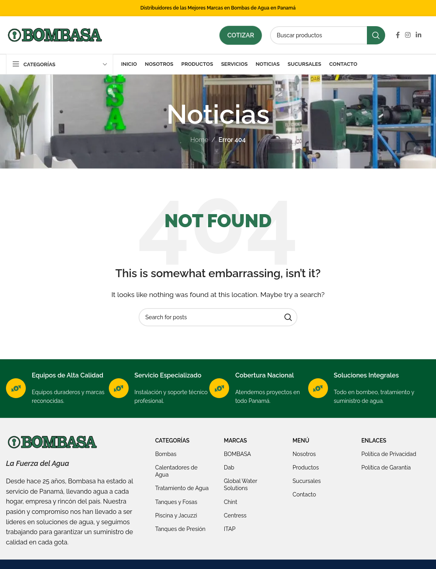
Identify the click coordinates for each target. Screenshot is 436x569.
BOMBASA (237, 454)
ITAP (229, 529)
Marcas (235, 440)
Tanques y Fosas (176, 502)
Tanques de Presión (180, 529)
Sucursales (307, 481)
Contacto (304, 494)
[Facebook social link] (397, 35)
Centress (235, 515)
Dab (229, 467)
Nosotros (304, 454)
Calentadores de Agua (176, 471)
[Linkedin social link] (418, 35)
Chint (230, 502)
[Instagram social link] (407, 35)
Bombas (166, 454)
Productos (306, 467)
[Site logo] (54, 34)
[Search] (327, 35)
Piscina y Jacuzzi (176, 515)
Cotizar (240, 35)
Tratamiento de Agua (182, 488)
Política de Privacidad (388, 454)
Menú (301, 440)
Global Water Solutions (240, 484)
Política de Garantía (386, 467)
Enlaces (373, 440)
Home (199, 140)
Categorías (172, 440)
